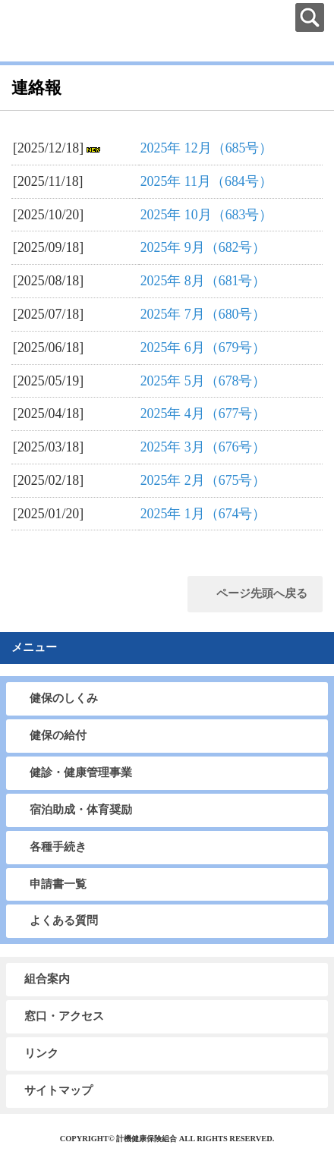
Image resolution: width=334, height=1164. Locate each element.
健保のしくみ (64, 698)
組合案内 (47, 979)
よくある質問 (64, 920)
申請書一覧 (58, 884)
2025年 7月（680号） (203, 314)
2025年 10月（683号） (206, 214)
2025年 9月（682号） (203, 247)
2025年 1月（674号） (203, 513)
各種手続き (58, 847)
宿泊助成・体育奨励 (81, 810)
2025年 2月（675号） (203, 480)
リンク (41, 1053)
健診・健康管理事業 (81, 772)
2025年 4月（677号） (203, 413)
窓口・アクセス (64, 1016)
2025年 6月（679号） (203, 347)
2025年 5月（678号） (203, 381)
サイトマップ (58, 1090)
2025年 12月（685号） (206, 148)
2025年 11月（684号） (206, 181)
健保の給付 (58, 735)
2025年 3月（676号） (203, 447)
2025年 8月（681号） (203, 280)
